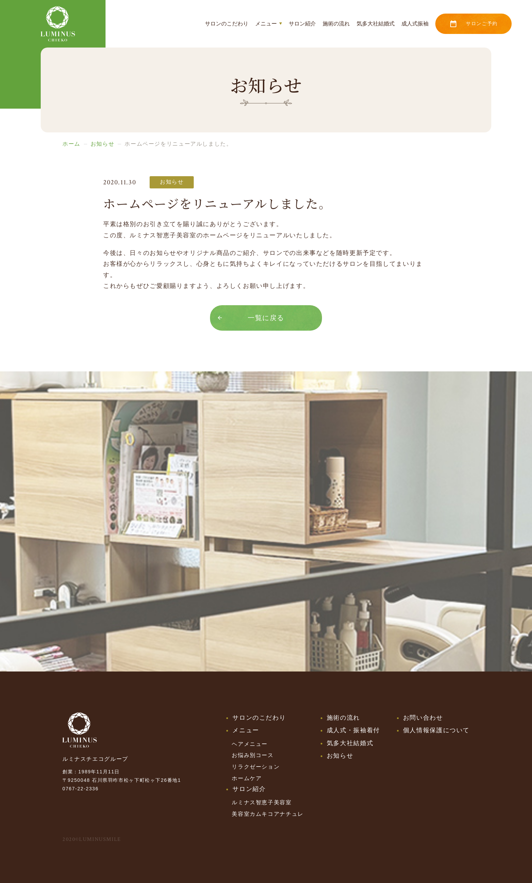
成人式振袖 (415, 23)
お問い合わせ (423, 717)
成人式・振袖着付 (353, 730)
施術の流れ (336, 23)
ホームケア (247, 778)
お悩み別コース (252, 755)
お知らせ (340, 755)
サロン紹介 (302, 23)
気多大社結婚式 (376, 23)
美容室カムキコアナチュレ (267, 814)
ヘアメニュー (250, 744)
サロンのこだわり (226, 23)
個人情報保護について (436, 730)
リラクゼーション (256, 767)
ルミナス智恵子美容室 (261, 802)
